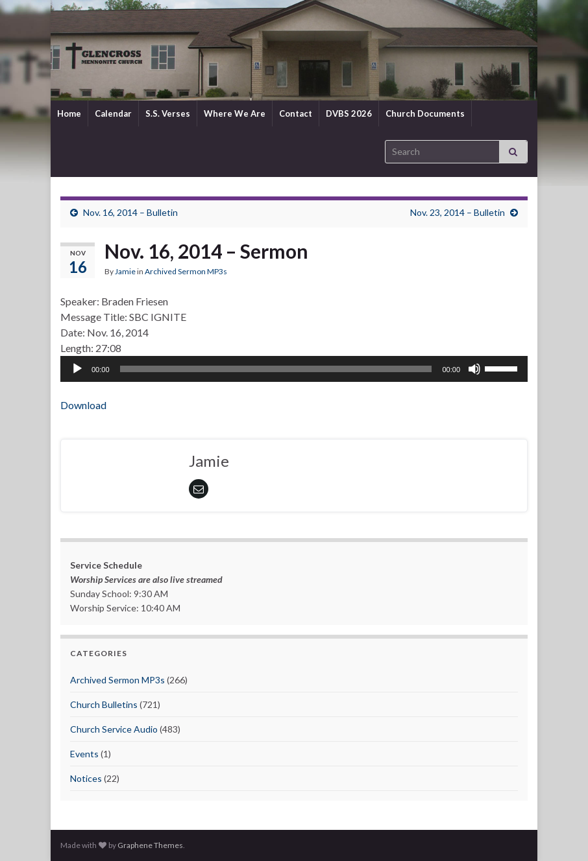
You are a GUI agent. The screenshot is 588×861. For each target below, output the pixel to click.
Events (84, 753)
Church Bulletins (104, 704)
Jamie (125, 271)
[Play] (77, 368)
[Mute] (474, 368)
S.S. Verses (167, 113)
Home (69, 113)
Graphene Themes (150, 845)
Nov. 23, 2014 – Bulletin (457, 212)
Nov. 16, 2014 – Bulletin (130, 212)
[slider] (276, 369)
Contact (295, 113)
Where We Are (234, 113)
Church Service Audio (114, 729)
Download (83, 405)
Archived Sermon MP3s (186, 271)
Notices (86, 778)
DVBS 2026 (349, 113)
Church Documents (425, 113)
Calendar (113, 113)
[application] (294, 369)
